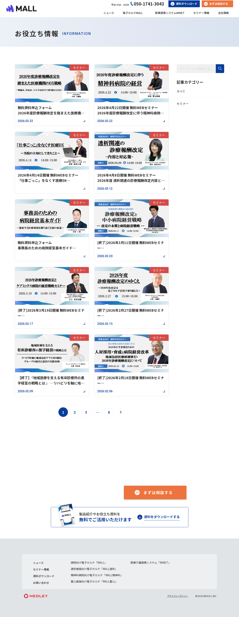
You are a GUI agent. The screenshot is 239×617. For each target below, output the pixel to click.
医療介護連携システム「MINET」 (151, 562)
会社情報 (223, 13)
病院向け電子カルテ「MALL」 (89, 562)
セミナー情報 (201, 13)
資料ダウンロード (186, 4)
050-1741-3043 (149, 4)
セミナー (183, 103)
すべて (181, 91)
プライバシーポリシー (177, 595)
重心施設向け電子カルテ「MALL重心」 (94, 581)
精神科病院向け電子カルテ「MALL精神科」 (97, 575)
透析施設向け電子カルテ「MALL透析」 (94, 569)
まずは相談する (218, 4)
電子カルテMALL (133, 13)
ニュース (109, 13)
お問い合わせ (41, 583)
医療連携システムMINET (170, 13)
